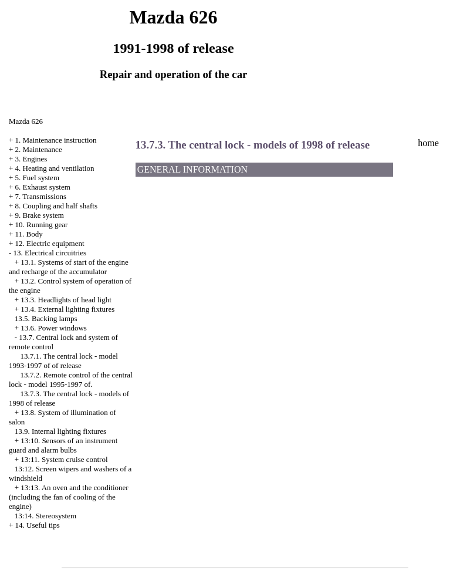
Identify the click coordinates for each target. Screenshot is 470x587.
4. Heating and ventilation (54, 168)
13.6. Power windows (54, 327)
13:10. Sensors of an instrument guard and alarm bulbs (63, 445)
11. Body (29, 234)
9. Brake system (39, 215)
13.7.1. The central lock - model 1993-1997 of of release (63, 361)
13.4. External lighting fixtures (67, 309)
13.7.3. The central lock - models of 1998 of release (253, 145)
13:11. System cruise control (64, 459)
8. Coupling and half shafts (56, 205)
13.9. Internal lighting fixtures (60, 431)
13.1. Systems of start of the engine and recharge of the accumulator (69, 267)
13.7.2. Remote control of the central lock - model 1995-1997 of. (71, 379)
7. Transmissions (40, 196)
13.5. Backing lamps (46, 318)
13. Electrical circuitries (50, 252)
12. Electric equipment (49, 243)
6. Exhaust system (42, 187)
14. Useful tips (37, 525)
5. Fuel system (37, 177)
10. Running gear (41, 224)
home (428, 143)
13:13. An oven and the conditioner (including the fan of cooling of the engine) (69, 497)
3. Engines (31, 158)
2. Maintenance (38, 149)
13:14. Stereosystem (45, 515)
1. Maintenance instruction (56, 140)
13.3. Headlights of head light (66, 299)
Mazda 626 (26, 121)
